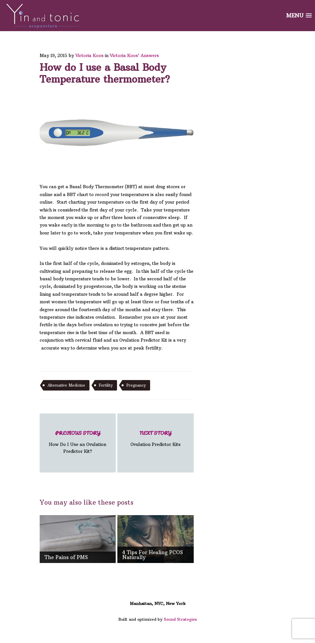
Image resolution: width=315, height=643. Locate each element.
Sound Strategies (180, 619)
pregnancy (136, 385)
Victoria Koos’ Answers (134, 55)
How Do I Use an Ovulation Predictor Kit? (78, 441)
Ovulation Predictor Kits (155, 438)
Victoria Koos (89, 55)
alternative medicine (66, 385)
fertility (106, 385)
